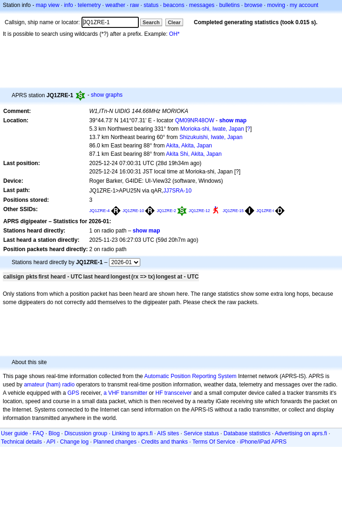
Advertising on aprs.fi (301, 433)
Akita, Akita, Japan (189, 145)
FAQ (38, 433)
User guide (14, 433)
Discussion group (85, 433)
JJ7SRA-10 (177, 190)
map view (48, 5)
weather (115, 5)
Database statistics (247, 433)
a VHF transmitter (125, 393)
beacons (173, 5)
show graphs (107, 95)
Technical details (21, 442)
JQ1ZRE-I (265, 210)
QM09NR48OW (194, 120)
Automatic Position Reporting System (190, 376)
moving (276, 5)
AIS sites (168, 433)
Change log (74, 442)
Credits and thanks (164, 442)
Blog (54, 433)
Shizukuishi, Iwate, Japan (210, 137)
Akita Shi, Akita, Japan (193, 154)
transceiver (178, 393)
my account (304, 5)
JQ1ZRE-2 (166, 210)
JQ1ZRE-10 (133, 210)
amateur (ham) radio (49, 384)
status (151, 5)
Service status (201, 433)
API (50, 442)
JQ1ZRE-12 (199, 210)
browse (253, 5)
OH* (174, 34)
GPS (73, 393)
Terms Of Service (213, 442)
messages (202, 5)
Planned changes (115, 442)
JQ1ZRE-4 (99, 210)
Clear (174, 22)
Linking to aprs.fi (132, 433)
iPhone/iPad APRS (263, 442)
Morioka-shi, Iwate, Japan (212, 129)
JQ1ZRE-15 (233, 210)
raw (134, 5)
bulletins (229, 5)
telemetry (89, 5)
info (68, 5)
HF (159, 393)
